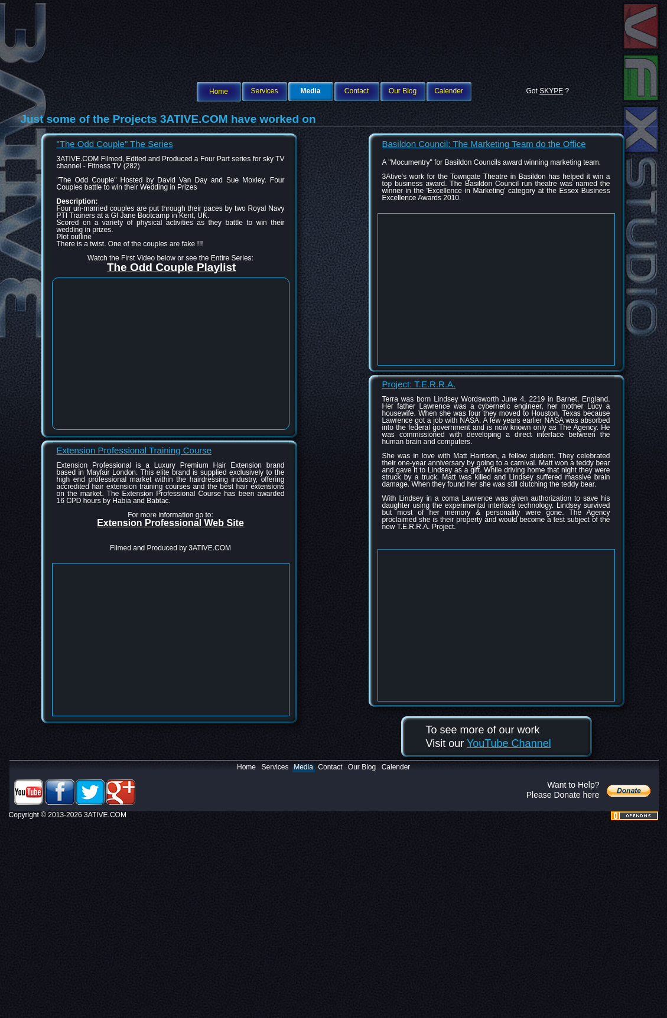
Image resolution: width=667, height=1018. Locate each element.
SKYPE (551, 91)
